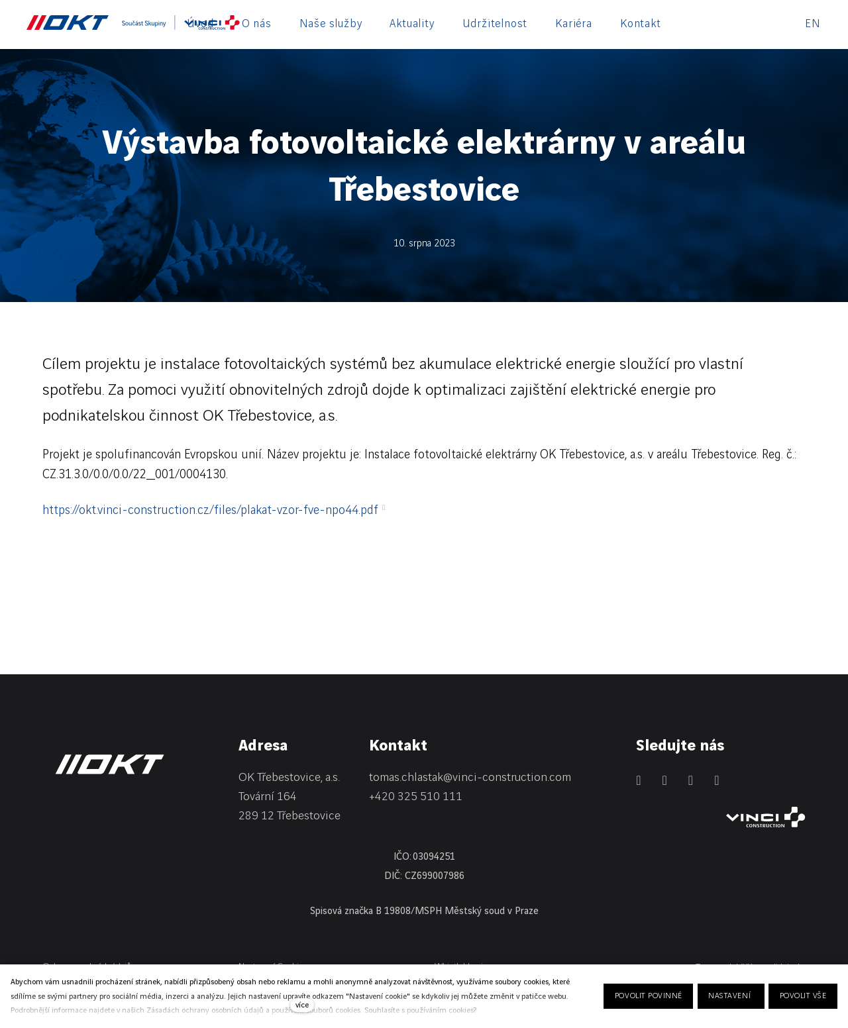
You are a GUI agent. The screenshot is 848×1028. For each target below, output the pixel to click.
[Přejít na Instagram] (690, 780)
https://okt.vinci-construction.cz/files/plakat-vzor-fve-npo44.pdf (210, 510)
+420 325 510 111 (415, 796)
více (302, 1005)
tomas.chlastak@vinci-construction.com (470, 777)
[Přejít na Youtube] (716, 780)
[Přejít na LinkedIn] (638, 780)
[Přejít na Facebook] (664, 780)
